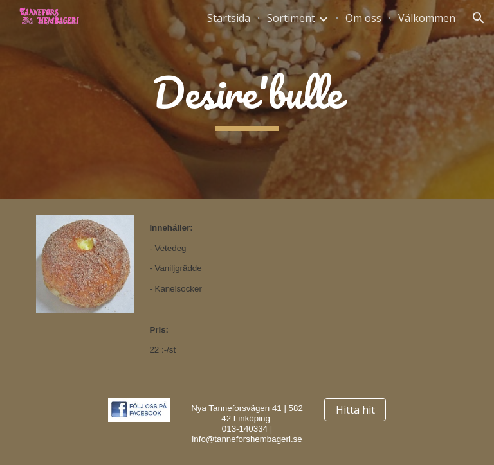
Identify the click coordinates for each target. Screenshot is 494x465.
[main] (246, 100)
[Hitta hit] (355, 409)
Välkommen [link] (426, 18)
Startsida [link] (228, 18)
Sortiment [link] (291, 18)
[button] (478, 18)
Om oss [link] (363, 18)
